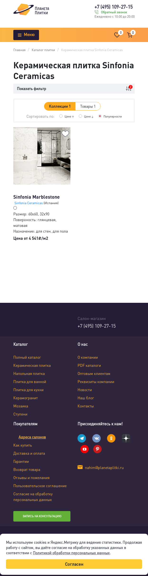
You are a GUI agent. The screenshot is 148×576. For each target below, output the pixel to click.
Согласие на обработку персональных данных (33, 496)
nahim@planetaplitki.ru (104, 467)
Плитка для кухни (28, 389)
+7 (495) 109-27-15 (113, 7)
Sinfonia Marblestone (36, 197)
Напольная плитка (29, 373)
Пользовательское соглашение (40, 485)
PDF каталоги (89, 365)
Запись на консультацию (42, 516)
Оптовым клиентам (94, 373)
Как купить (22, 445)
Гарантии (21, 461)
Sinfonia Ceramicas (29, 203)
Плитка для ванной (29, 381)
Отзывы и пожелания (31, 477)
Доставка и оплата (29, 453)
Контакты (86, 405)
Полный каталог (27, 357)
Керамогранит (25, 397)
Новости (85, 389)
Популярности (113, 116)
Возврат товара (26, 469)
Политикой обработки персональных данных (71, 552)
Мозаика (20, 405)
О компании (88, 357)
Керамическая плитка (32, 365)
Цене (69, 116)
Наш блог (86, 397)
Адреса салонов (32, 436)
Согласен (74, 564)
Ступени (20, 413)
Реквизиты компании (96, 381)
